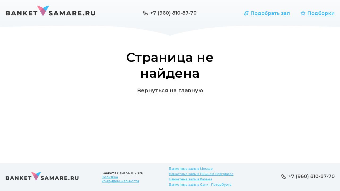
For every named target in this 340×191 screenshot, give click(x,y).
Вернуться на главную (170, 90)
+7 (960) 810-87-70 (173, 13)
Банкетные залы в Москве (191, 169)
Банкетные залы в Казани (190, 179)
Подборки (321, 13)
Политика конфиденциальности (120, 179)
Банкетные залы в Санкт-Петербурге (200, 184)
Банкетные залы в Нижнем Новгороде (201, 174)
